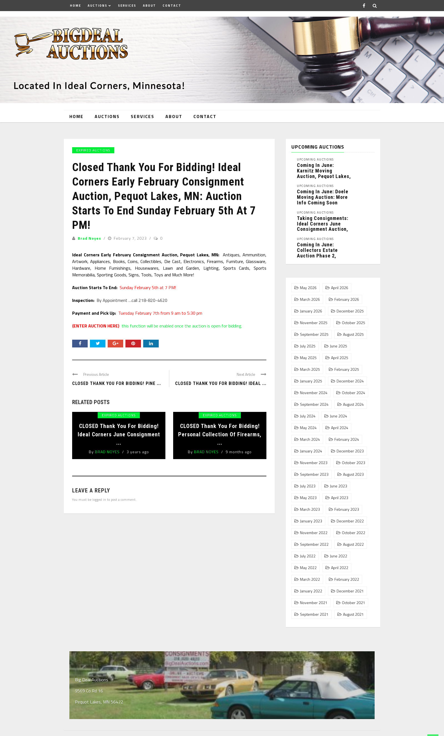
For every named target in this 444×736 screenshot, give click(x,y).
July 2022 (308, 556)
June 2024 (338, 416)
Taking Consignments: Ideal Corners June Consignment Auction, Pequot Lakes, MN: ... (322, 226)
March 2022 (310, 579)
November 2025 (313, 323)
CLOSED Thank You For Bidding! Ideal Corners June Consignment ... (119, 434)
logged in (99, 499)
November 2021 (313, 602)
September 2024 (314, 404)
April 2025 (339, 358)
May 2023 (308, 497)
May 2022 (308, 567)
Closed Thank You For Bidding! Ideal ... (220, 383)
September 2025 (314, 334)
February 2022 (346, 579)
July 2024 (308, 416)
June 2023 (338, 486)
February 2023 (346, 509)
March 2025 (310, 369)
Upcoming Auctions (315, 159)
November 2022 (313, 532)
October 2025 (353, 323)
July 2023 (308, 486)
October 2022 (353, 532)
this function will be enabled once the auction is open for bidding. (157, 325)
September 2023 (314, 474)
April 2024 (339, 427)
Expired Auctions (93, 150)
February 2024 (346, 439)
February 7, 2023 (131, 238)
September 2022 (314, 544)
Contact (172, 5)
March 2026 (310, 299)
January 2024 (311, 451)
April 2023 (339, 497)
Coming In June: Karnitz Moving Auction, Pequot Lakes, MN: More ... (324, 173)
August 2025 (353, 334)
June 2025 (338, 346)
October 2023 (353, 462)
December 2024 (350, 381)
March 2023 (310, 509)
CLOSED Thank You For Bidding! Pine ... (116, 383)
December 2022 (350, 521)
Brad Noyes (89, 238)
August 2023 (353, 474)
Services (127, 5)
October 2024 (353, 392)
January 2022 (311, 591)
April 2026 (339, 288)
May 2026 (308, 288)
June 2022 (338, 556)
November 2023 (313, 462)
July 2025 (308, 346)
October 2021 (353, 602)
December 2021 (350, 591)
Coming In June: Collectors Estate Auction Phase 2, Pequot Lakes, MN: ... (322, 253)
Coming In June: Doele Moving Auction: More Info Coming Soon (322, 197)
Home (75, 5)
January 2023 (311, 521)
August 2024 (353, 404)
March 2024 (310, 439)
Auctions (97, 5)
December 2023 (350, 451)
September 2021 (314, 614)
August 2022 (353, 544)
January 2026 (311, 311)
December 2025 (350, 311)
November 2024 (313, 392)
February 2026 (346, 299)
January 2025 (311, 381)
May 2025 (308, 358)
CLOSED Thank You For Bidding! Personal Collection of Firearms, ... (219, 434)
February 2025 (346, 369)
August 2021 (353, 614)
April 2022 (339, 567)
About (149, 5)
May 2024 (308, 427)
